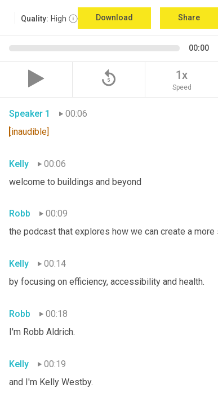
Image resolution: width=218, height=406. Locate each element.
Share (189, 17)
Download (114, 17)
